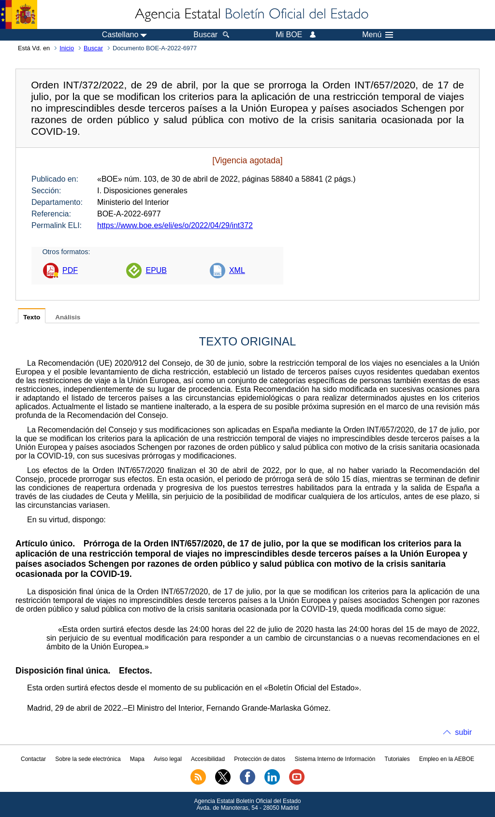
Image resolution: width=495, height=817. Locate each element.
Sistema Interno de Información (335, 759)
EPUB (156, 270)
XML (237, 270)
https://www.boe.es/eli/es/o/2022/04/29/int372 (175, 225)
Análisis (67, 317)
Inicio (66, 48)
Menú (377, 35)
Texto (31, 317)
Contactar (33, 759)
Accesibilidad (208, 759)
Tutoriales (397, 759)
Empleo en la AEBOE (446, 759)
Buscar (93, 48)
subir (463, 732)
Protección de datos (259, 759)
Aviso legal (168, 759)
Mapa (137, 759)
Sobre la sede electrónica (87, 759)
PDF (70, 270)
